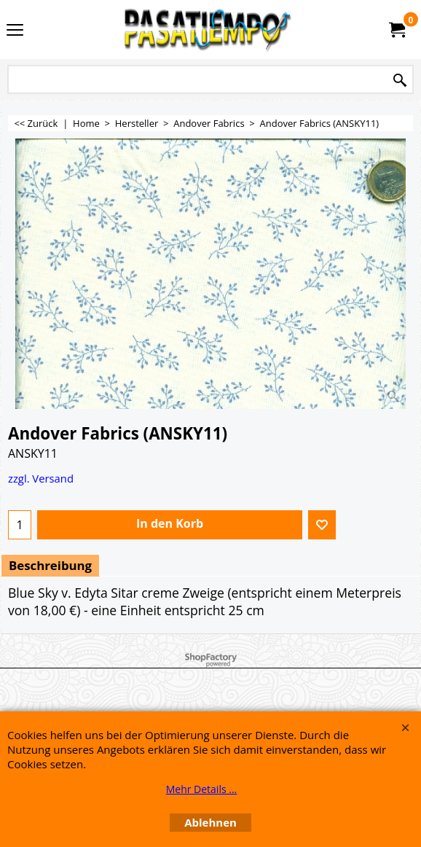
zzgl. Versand (41, 478)
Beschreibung (50, 565)
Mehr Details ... (201, 789)
